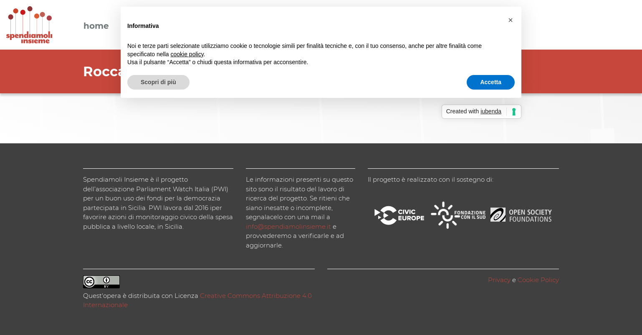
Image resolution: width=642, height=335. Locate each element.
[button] (510, 20)
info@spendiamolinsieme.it (288, 226)
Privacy (499, 280)
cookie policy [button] (187, 54)
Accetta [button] (490, 82)
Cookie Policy (538, 280)
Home (96, 26)
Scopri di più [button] (158, 82)
